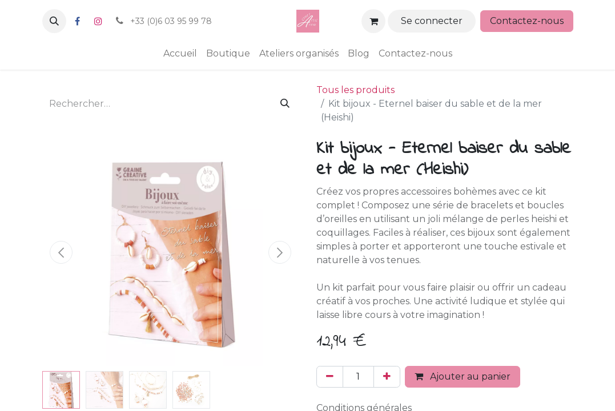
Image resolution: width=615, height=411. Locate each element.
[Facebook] (78, 21)
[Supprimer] (329, 377)
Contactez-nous (527, 20)
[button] (54, 21)
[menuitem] (180, 53)
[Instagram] (98, 21)
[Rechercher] (285, 104)
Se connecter (432, 20)
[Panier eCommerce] (373, 21)
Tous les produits (355, 89)
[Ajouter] (386, 377)
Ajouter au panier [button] (463, 376)
